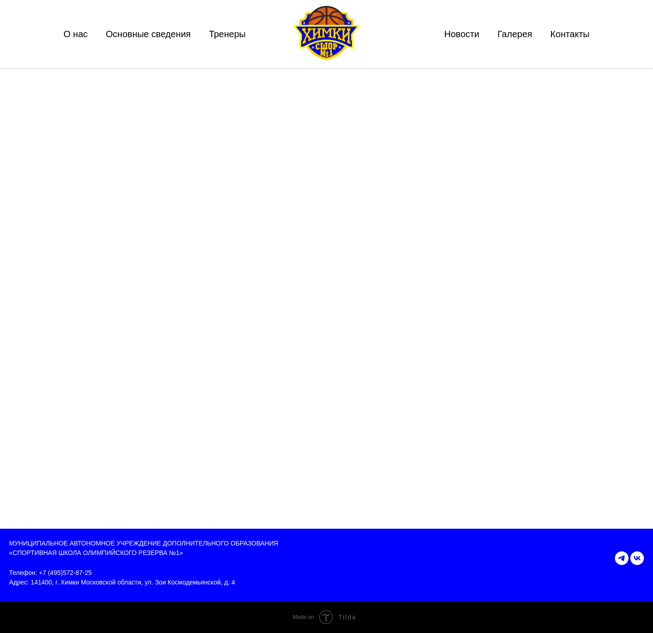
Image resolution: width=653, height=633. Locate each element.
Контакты (570, 34)
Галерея (514, 34)
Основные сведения (148, 34)
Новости (461, 34)
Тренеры (227, 34)
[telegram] (622, 558)
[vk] (637, 558)
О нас (75, 34)
